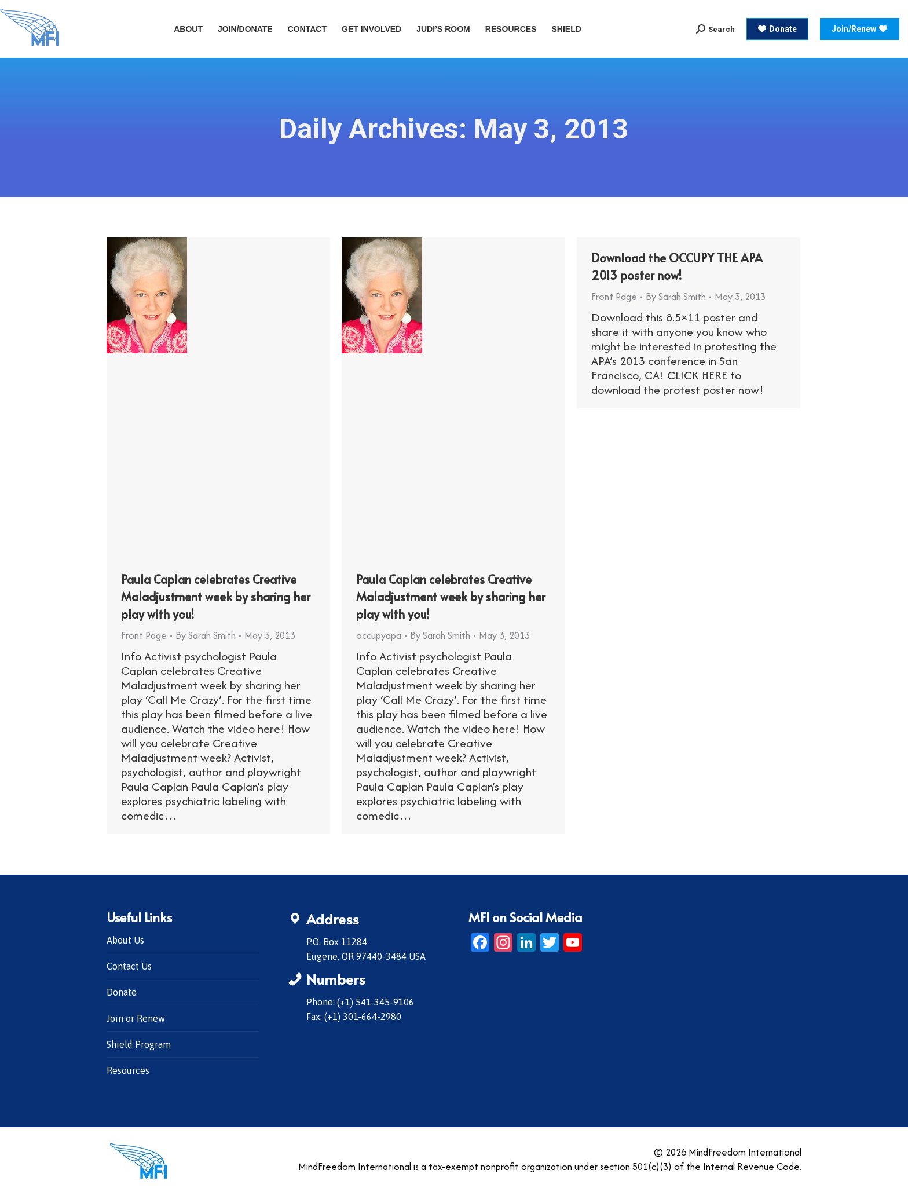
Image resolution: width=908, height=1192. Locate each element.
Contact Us (129, 966)
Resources (128, 1070)
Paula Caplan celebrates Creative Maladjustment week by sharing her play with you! (215, 596)
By (205, 635)
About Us (125, 940)
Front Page (144, 635)
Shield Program (139, 1044)
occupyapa (378, 635)
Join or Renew (136, 1018)
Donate (122, 992)
